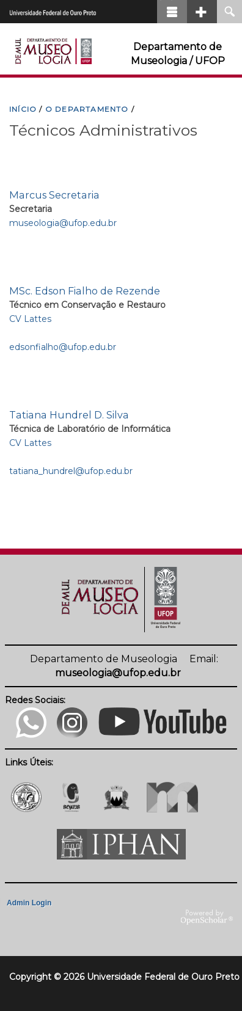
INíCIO (23, 109)
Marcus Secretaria (54, 195)
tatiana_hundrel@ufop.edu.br (71, 470)
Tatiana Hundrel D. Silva (69, 415)
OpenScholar (207, 917)
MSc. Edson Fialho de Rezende (84, 291)
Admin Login (29, 903)
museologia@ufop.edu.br (63, 222)
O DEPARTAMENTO (87, 109)
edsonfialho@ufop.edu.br (62, 346)
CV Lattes (30, 318)
